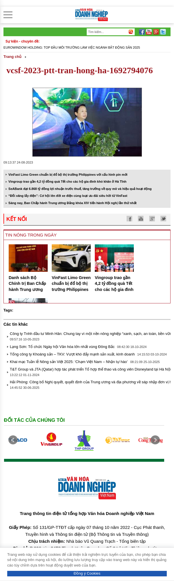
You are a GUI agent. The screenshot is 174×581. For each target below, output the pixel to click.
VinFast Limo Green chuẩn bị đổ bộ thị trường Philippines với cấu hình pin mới (67, 174)
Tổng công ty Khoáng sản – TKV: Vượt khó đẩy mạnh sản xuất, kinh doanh (72, 354)
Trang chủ (12, 56)
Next (155, 440)
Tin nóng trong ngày (31, 234)
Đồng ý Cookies (87, 573)
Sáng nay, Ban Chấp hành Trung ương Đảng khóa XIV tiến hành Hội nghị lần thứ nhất (72, 203)
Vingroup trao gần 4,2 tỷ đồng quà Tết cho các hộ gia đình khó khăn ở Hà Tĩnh (67, 181)
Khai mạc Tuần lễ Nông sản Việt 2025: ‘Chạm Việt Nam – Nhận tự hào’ (69, 362)
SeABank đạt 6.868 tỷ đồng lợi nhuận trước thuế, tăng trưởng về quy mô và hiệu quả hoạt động (79, 188)
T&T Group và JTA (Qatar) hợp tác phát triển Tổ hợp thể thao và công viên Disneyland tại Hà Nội (90, 369)
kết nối (16, 219)
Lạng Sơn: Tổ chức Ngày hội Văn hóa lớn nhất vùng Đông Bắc (62, 346)
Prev (13, 440)
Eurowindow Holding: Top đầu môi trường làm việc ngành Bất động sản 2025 (71, 47)
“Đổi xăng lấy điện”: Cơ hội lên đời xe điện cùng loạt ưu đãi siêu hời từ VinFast (67, 195)
